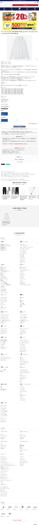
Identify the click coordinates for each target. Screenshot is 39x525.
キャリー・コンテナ (3, 389)
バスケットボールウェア (4, 301)
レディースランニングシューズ (24, 326)
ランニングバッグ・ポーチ (24, 335)
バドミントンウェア (3, 287)
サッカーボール (22, 243)
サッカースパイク (22, 230)
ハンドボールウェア (4, 315)
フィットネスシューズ (4, 459)
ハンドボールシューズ (4, 314)
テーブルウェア (3, 397)
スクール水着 (3, 328)
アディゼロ (12, 6)
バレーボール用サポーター (24, 303)
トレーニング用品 (3, 354)
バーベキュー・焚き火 (4, 400)
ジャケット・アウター (4, 420)
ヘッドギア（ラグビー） (23, 317)
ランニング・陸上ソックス (4, 470)
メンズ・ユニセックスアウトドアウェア (13, 165)
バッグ (1, 295)
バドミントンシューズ (21, 6)
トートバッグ (22, 442)
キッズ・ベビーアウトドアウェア (25, 357)
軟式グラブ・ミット (3, 254)
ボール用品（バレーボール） (24, 306)
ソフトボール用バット (4, 263)
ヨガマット (21, 343)
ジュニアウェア (22, 374)
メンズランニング (3, 440)
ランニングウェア (22, 329)
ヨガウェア (21, 342)
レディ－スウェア (22, 373)
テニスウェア (22, 263)
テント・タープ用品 (3, 398)
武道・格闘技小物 (3, 374)
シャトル (2, 289)
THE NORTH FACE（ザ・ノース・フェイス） (9, 161)
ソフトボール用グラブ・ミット (5, 257)
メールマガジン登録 (13, 519)
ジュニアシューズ (22, 383)
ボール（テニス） (22, 267)
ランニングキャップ (23, 334)
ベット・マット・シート (4, 403)
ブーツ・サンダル (22, 384)
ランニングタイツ (22, 331)
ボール (21, 428)
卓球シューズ (22, 286)
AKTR (26, 6)
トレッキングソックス (4, 478)
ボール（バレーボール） (23, 304)
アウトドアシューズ (23, 360)
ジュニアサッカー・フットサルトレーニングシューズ (8, 449)
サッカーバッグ (22, 246)
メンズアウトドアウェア (23, 354)
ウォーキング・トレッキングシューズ (6, 464)
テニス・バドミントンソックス (5, 472)
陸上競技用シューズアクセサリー (6, 232)
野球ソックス (3, 473)
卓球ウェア (21, 287)
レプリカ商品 (22, 242)
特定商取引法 (12, 521)
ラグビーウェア (22, 315)
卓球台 (21, 292)
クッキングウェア (3, 392)
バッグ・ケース (3, 273)
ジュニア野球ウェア (4, 267)
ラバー (21, 284)
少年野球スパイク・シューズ (5, 452)
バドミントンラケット (4, 283)
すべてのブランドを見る (17, 505)
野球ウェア (2, 266)
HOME (2, 158)
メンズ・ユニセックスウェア (7, 158)
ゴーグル (2, 331)
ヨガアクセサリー (22, 345)
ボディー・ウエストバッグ (24, 445)
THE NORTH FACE (21, 165)
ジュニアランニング (4, 443)
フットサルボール (22, 245)
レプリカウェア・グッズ (4, 303)
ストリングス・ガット (4, 284)
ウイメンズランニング (4, 442)
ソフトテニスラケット (23, 254)
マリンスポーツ (3, 334)
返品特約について (19, 143)
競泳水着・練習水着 (4, 325)
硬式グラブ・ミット (3, 253)
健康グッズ (2, 356)
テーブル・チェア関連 (4, 395)
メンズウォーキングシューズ (5, 342)
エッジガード (22, 259)
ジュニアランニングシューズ (24, 328)
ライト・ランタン (3, 404)
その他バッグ (22, 448)
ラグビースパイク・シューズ (24, 314)
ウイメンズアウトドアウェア (24, 356)
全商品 (5, 160)
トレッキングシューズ (23, 362)
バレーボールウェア (23, 301)
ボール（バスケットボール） (5, 304)
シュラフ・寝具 (3, 394)
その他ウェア (3, 423)
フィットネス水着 (3, 326)
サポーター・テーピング (23, 434)
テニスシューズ (22, 260)
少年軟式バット (3, 262)
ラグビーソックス (3, 479)
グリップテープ (22, 257)
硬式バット (2, 259)
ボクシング (2, 373)
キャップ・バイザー (22, 265)
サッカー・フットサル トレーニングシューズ (26, 233)
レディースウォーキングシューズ (6, 343)
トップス (13, 158)
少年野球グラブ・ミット (4, 256)
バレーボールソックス (4, 476)
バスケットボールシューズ (5, 300)
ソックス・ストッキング (4, 278)
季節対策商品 (22, 429)
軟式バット (2, 260)
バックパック (22, 440)
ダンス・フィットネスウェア (24, 346)
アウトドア (17, 161)
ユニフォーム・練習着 (4, 269)
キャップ (21, 378)
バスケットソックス (3, 475)
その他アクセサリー (4, 236)
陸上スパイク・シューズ (4, 461)
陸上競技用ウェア (3, 233)
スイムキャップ (3, 329)
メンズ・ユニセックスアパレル (24, 161)
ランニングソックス (23, 332)
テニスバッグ (22, 262)
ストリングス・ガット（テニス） (24, 256)
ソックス (21, 266)
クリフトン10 (16, 6)
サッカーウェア (22, 240)
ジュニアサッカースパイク (24, 232)
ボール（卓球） (22, 289)
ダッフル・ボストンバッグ (23, 446)
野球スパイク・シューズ (4, 265)
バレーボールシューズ (23, 300)
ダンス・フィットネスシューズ (24, 348)
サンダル (2, 465)
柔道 (1, 371)
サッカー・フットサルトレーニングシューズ (7, 448)
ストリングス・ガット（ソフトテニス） (25, 270)
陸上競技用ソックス (4, 234)
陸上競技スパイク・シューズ (5, 230)
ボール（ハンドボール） (4, 317)
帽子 (20, 366)
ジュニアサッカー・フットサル (24, 234)
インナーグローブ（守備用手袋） (6, 270)
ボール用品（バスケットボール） (5, 306)
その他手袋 (2, 272)
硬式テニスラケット (23, 253)
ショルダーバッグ (22, 443)
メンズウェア (22, 371)
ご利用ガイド (12, 517)
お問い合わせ (12, 518)
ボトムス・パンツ (3, 421)
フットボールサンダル (23, 239)
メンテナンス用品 (3, 275)
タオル (21, 435)
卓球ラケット (22, 283)
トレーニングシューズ (23, 236)
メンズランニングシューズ (24, 325)
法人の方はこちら (3, 517)
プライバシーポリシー (13, 522)
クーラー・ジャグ (3, 391)
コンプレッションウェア (23, 375)
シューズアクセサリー (23, 237)
